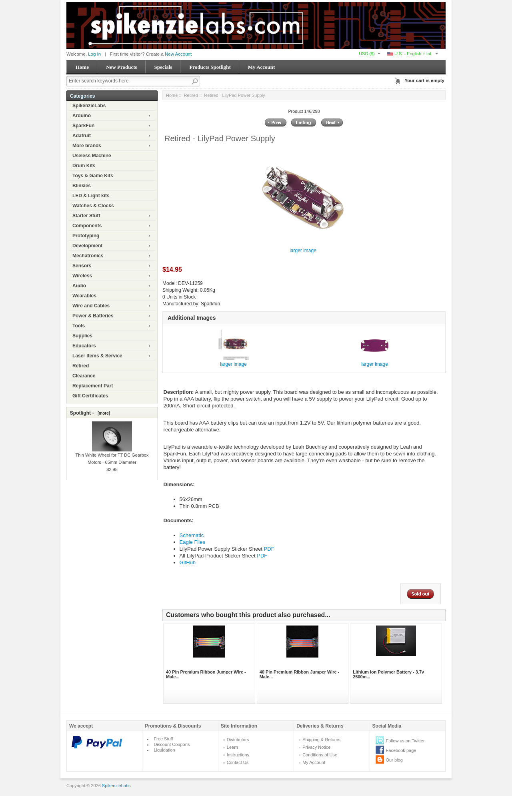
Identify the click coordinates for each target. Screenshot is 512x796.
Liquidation (164, 750)
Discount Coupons (172, 744)
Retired (80, 366)
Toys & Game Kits (92, 175)
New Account (178, 54)
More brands (86, 145)
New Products (121, 67)
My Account (261, 67)
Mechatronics (87, 256)
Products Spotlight (209, 67)
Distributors (238, 739)
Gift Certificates (90, 396)
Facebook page (401, 750)
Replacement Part (92, 386)
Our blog (394, 760)
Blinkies (81, 185)
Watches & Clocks (93, 206)
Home (82, 67)
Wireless (82, 276)
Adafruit (81, 135)
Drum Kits (83, 165)
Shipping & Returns (321, 739)
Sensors (81, 266)
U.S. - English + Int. (409, 53)
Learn (232, 747)
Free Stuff (163, 738)
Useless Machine (91, 155)
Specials (163, 67)
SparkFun (83, 125)
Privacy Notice (316, 747)
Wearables (84, 296)
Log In (94, 54)
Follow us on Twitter (405, 740)
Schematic (192, 535)
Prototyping (85, 236)
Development (87, 246)
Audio (79, 286)
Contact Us (237, 762)
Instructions (238, 754)
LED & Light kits (91, 195)
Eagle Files (192, 542)
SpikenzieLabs (89, 105)
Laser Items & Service (97, 356)
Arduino (81, 115)
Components (87, 226)
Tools (78, 326)
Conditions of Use (319, 754)
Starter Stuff (86, 216)
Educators (84, 346)
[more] (102, 413)
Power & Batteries (93, 316)
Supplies (82, 336)
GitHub (188, 562)
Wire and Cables (91, 306)
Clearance (83, 376)
